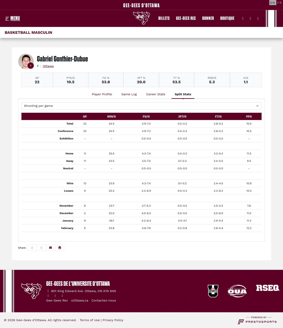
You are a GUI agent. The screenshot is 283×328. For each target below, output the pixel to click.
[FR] (279, 2)
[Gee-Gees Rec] (186, 18)
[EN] (272, 2)
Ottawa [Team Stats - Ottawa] (48, 66)
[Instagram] (250, 18)
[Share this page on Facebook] (32, 248)
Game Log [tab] (129, 94)
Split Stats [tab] (183, 94)
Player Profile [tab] (102, 94)
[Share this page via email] (50, 248)
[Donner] (208, 18)
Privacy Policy (113, 320)
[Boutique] (227, 18)
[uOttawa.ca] (79, 300)
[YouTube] (258, 18)
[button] (59, 248)
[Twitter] (243, 18)
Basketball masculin (28, 32)
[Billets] (164, 18)
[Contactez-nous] (103, 300)
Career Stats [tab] (155, 94)
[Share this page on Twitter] (41, 248)
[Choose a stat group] (141, 106)
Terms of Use (90, 320)
